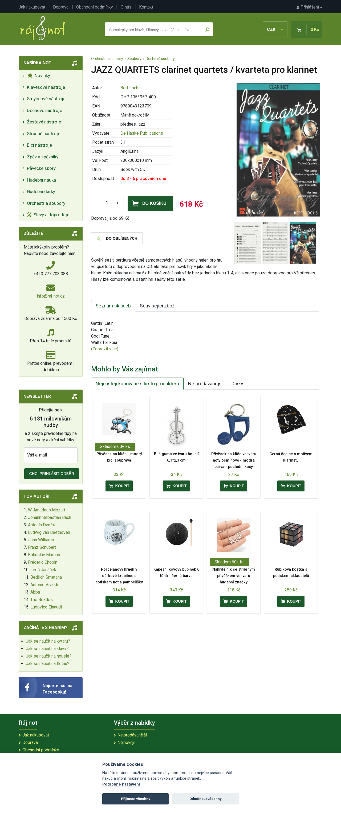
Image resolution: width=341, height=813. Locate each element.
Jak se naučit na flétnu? (47, 663)
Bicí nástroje (39, 145)
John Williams (41, 539)
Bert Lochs (130, 87)
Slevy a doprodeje (48, 214)
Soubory (134, 59)
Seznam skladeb (113, 306)
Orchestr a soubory (46, 203)
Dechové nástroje (44, 110)
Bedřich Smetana (46, 577)
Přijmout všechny (135, 799)
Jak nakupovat (32, 7)
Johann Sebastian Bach (49, 517)
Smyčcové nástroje (46, 98)
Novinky (38, 75)
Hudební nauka (41, 180)
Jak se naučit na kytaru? (48, 641)
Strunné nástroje (43, 133)
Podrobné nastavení (121, 784)
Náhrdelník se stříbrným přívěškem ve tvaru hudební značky (233, 575)
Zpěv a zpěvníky (42, 156)
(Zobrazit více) (104, 348)
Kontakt (146, 7)
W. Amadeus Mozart (46, 509)
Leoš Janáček (43, 569)
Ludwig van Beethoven (49, 532)
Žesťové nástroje (44, 122)
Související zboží (158, 306)
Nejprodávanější (205, 383)
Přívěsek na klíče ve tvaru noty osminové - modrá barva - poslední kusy (233, 460)
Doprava (60, 7)
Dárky (237, 383)
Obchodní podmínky (94, 7)
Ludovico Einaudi (46, 607)
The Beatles (41, 599)
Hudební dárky (41, 191)
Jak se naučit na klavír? (47, 648)
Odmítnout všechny (205, 799)
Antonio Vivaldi (44, 584)
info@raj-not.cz (51, 296)
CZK (275, 29)
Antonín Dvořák (42, 524)
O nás (126, 7)
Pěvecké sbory (41, 168)
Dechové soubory (160, 59)
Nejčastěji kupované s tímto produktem (137, 383)
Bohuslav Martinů (44, 554)
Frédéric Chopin (42, 562)
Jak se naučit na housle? (48, 656)
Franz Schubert (42, 547)
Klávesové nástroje (46, 87)
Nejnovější (126, 742)
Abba (35, 592)
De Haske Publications (141, 133)
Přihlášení (309, 7)
